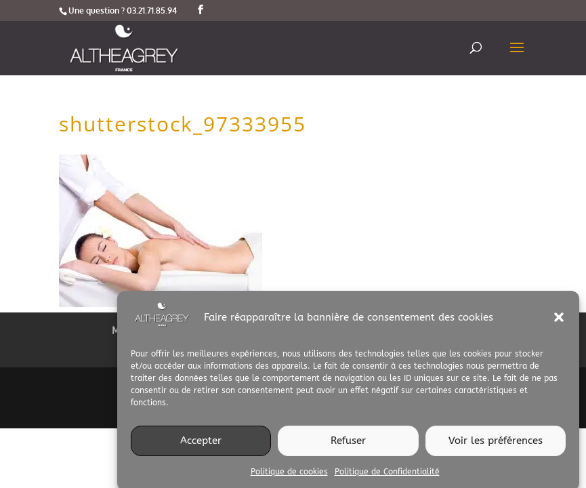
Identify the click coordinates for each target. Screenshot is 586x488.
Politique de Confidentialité (387, 475)
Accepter (201, 444)
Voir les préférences (495, 444)
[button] (559, 320)
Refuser (348, 444)
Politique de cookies (289, 475)
